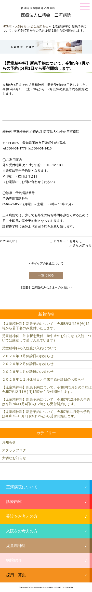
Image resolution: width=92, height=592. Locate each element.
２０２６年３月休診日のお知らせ (27, 356)
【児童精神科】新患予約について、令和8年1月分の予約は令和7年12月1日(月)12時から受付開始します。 (47, 389)
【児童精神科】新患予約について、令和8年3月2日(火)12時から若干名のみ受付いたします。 (45, 326)
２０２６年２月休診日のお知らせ (27, 364)
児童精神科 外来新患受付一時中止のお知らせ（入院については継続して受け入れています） (46, 338)
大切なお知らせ (37, 26)
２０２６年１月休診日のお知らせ (27, 372)
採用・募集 (16, 575)
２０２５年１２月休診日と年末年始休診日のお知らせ (43, 379)
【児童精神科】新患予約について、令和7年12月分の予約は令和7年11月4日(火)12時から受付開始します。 (46, 402)
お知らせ (21, 26)
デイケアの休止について (47, 263)
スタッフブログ (14, 450)
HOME (7, 26)
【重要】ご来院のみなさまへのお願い (45, 287)
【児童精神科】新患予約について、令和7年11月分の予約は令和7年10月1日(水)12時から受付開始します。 (46, 414)
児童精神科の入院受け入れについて (29, 348)
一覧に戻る (46, 275)
